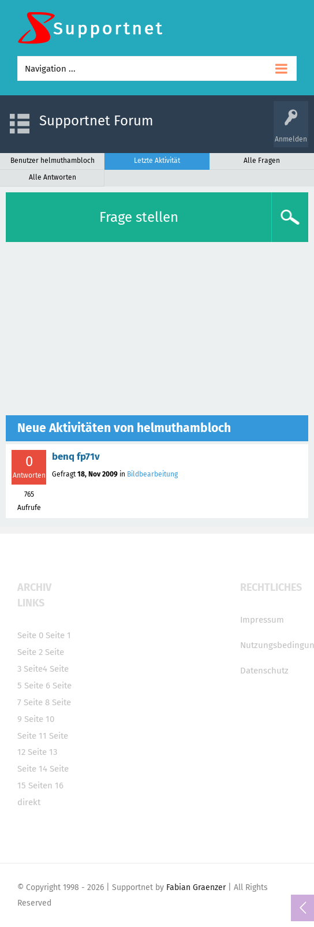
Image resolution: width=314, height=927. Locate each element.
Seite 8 (37, 702)
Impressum (262, 620)
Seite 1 (58, 635)
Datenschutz (264, 670)
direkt (28, 802)
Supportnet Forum (96, 121)
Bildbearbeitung (152, 474)
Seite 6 (37, 685)
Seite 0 (30, 635)
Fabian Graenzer (196, 887)
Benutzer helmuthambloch (52, 161)
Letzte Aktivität (157, 161)
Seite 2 (30, 652)
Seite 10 (39, 719)
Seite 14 (32, 769)
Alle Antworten (52, 177)
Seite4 (35, 669)
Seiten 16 (45, 785)
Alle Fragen (262, 161)
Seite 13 (42, 752)
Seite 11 (32, 736)
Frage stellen (138, 217)
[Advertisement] (157, 328)
